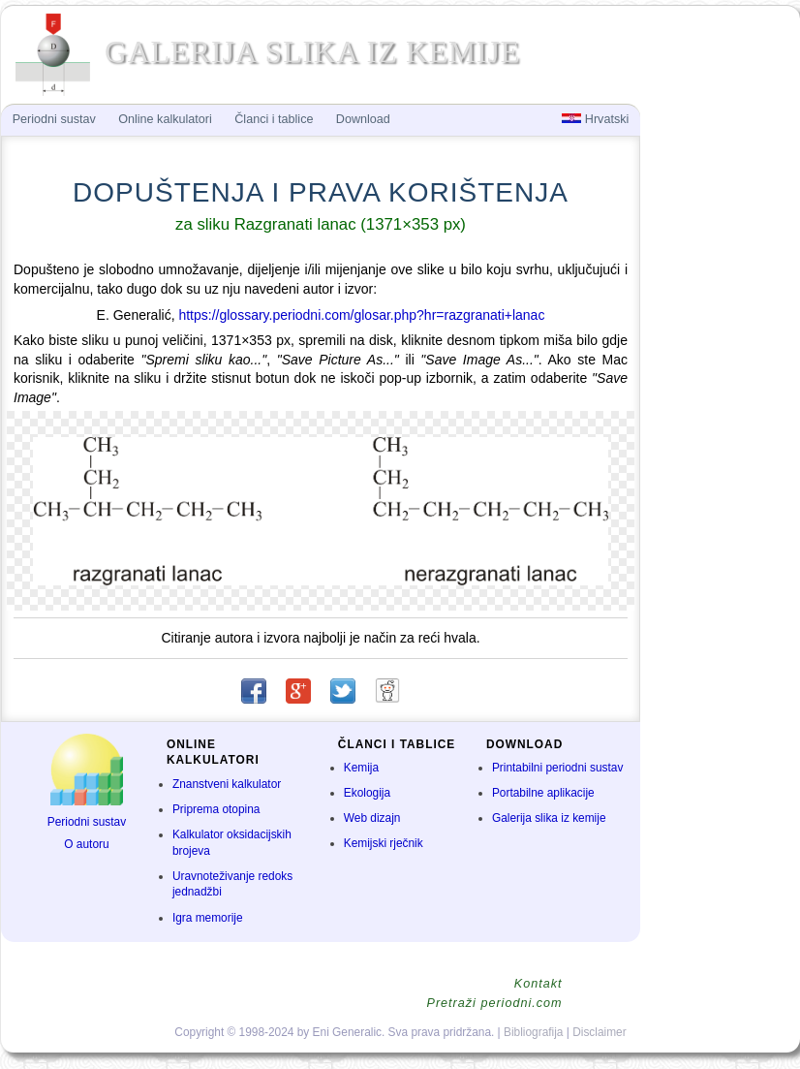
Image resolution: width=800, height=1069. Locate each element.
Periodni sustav (86, 822)
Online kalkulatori (165, 119)
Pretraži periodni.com (495, 1003)
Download (363, 119)
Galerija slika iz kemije (549, 818)
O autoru (86, 844)
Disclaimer (599, 1032)
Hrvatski (595, 119)
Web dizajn (372, 818)
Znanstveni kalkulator (226, 784)
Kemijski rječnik (383, 843)
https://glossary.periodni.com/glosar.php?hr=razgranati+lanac (361, 315)
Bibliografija (533, 1032)
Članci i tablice (273, 119)
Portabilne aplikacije (543, 793)
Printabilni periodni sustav (558, 767)
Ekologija (367, 793)
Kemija (361, 767)
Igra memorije (207, 918)
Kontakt (538, 983)
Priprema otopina (216, 809)
